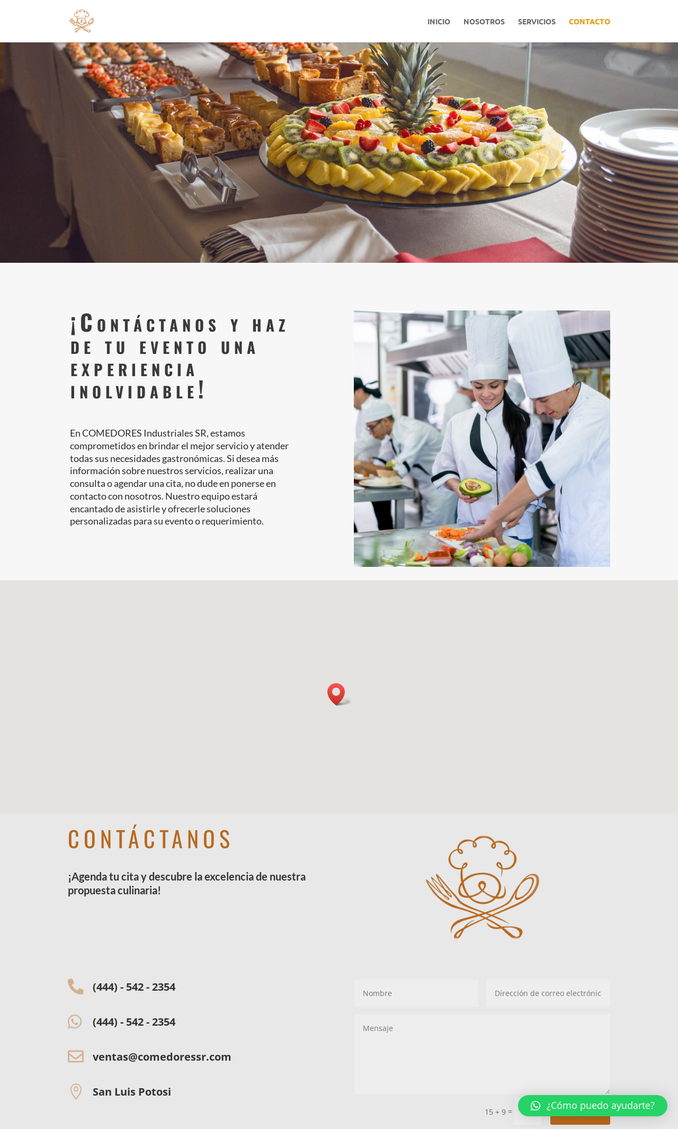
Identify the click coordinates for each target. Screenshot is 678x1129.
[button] (592, 1105)
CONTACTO (589, 21)
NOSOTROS (484, 21)
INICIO (438, 21)
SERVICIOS (537, 21)
